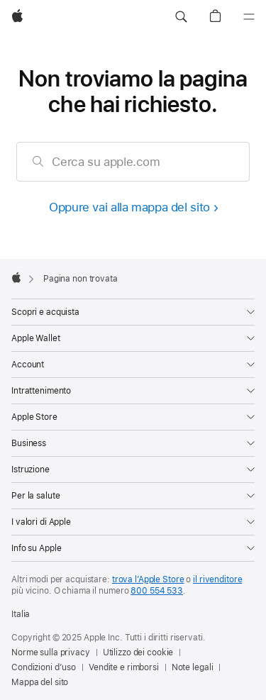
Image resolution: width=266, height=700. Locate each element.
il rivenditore (217, 579)
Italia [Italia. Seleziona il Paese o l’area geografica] (20, 614)
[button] (181, 17)
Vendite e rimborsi (124, 667)
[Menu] (249, 17)
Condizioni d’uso (43, 667)
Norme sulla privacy (50, 652)
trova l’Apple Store (148, 579)
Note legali (193, 667)
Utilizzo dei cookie (138, 652)
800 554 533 (157, 591)
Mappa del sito (39, 682)
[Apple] (17, 17)
